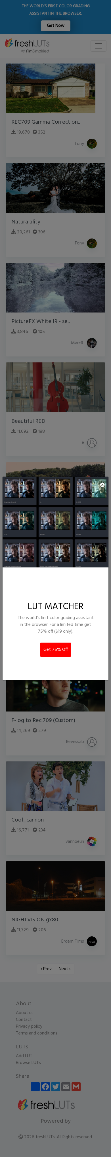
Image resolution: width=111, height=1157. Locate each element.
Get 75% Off (55, 649)
